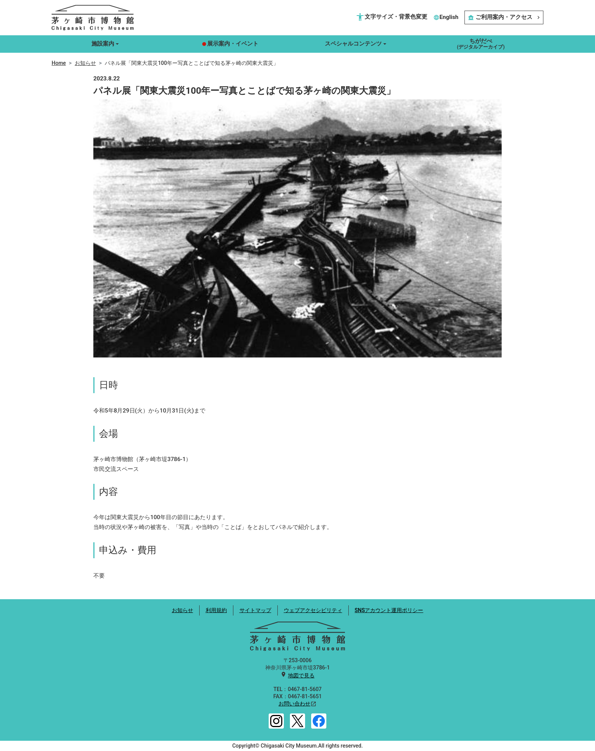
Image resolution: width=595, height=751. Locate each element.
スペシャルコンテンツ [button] (353, 43)
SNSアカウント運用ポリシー (389, 610)
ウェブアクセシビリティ (313, 610)
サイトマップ (255, 610)
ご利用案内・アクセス (503, 17)
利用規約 (216, 610)
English (445, 17)
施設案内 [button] (102, 43)
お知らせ (85, 63)
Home (59, 63)
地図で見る (301, 675)
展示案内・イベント (230, 43)
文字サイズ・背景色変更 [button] (391, 17)
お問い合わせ (294, 704)
